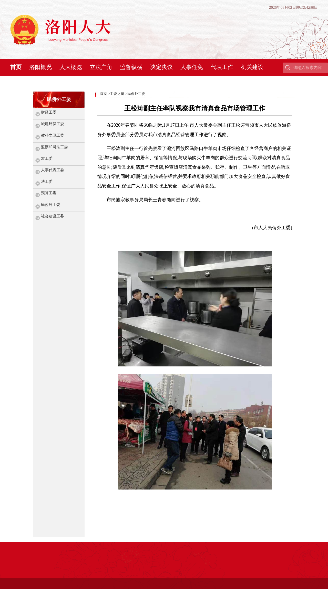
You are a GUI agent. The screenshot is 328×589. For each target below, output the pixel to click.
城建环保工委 (52, 124)
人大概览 (70, 67)
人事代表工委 (52, 170)
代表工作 (222, 67)
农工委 (47, 158)
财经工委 (48, 112)
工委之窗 (117, 94)
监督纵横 (131, 67)
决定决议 (161, 67)
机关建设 (252, 67)
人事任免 (191, 67)
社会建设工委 (52, 216)
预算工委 (48, 193)
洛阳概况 (40, 67)
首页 (16, 67)
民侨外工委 (50, 205)
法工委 (47, 181)
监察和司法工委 (54, 147)
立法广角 (101, 67)
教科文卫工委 (52, 135)
